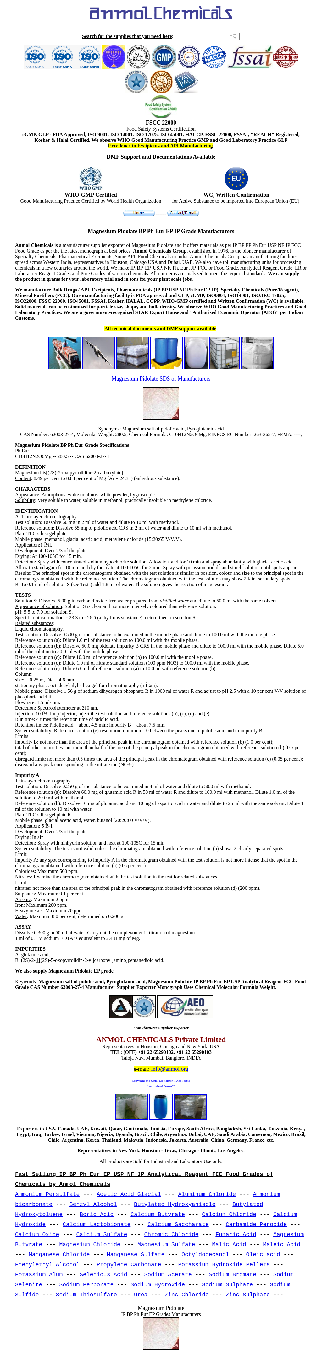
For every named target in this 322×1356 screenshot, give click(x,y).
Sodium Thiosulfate (86, 1295)
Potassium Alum (39, 1275)
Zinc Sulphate (248, 1295)
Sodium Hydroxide (157, 1285)
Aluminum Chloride (207, 1194)
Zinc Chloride (186, 1295)
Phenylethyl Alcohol (47, 1265)
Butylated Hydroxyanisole (174, 1204)
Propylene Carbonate (129, 1265)
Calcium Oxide (37, 1234)
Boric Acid (97, 1214)
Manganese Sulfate (136, 1255)
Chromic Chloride (171, 1234)
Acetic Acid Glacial (129, 1194)
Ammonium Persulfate (47, 1194)
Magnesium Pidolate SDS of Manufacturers (161, 379)
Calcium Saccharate (177, 1224)
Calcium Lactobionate (96, 1224)
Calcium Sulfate (101, 1234)
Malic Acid (229, 1244)
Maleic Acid (282, 1244)
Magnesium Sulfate (166, 1244)
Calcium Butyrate (157, 1214)
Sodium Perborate (86, 1285)
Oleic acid (263, 1255)
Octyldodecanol (205, 1255)
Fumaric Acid (235, 1234)
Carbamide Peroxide (256, 1224)
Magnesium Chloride (89, 1244)
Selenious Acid (103, 1275)
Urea (140, 1295)
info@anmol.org (169, 1069)
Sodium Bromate (232, 1275)
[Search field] (207, 36)
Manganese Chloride (59, 1255)
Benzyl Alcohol (93, 1204)
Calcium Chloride (229, 1214)
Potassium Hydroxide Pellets (224, 1265)
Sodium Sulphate (227, 1285)
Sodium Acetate (168, 1275)
